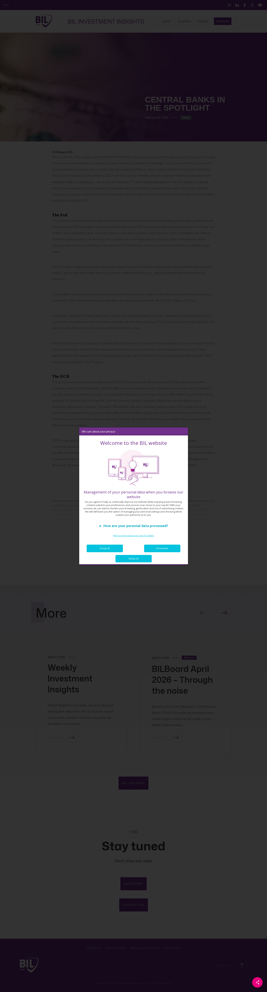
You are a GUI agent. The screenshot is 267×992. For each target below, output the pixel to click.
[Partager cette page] (257, 982)
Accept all (105, 548)
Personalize (162, 548)
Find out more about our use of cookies (133, 535)
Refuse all (133, 558)
